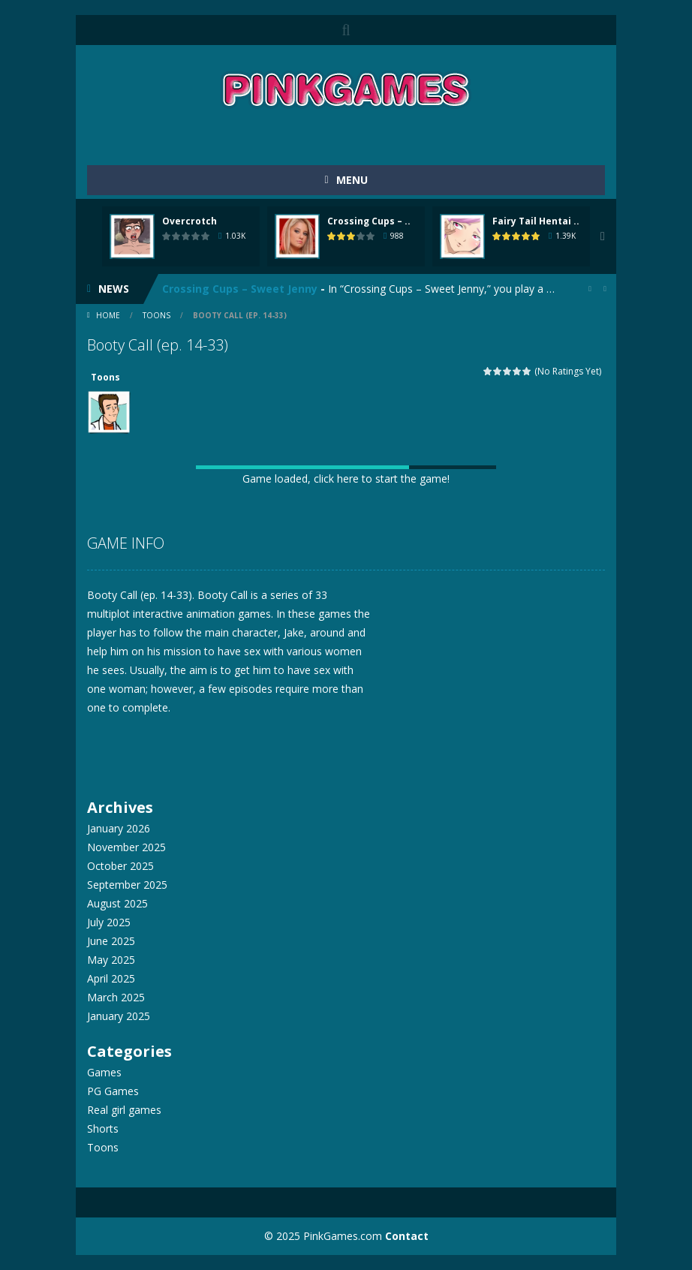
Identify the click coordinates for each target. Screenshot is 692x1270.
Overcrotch (189, 221)
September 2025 (127, 884)
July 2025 (109, 922)
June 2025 (111, 941)
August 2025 (117, 903)
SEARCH (346, 30)
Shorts (103, 1128)
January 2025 (118, 1016)
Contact (407, 1236)
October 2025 (120, 866)
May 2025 (111, 959)
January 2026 (118, 828)
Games (104, 1072)
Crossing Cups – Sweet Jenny (239, 288)
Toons (156, 315)
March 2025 (116, 997)
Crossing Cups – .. (369, 221)
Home (108, 315)
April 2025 (111, 978)
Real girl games (124, 1110)
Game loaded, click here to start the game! (346, 478)
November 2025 (126, 847)
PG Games (113, 1091)
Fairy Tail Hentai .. (535, 221)
